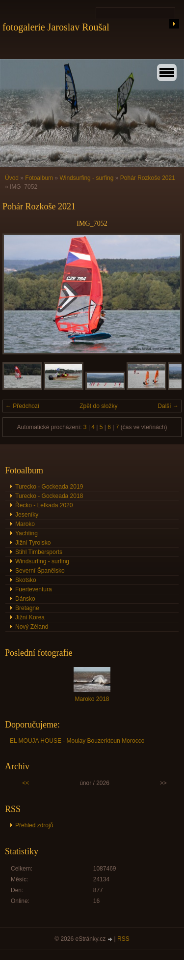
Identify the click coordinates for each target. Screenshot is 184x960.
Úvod (12, 178)
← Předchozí (22, 406)
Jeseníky (26, 514)
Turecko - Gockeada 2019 (49, 486)
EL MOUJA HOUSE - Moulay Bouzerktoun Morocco (77, 740)
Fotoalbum (39, 178)
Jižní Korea (30, 617)
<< (25, 783)
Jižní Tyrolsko (33, 542)
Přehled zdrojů (34, 825)
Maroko (25, 524)
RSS (123, 938)
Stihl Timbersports (38, 552)
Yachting (26, 533)
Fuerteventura (33, 589)
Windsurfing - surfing (86, 178)
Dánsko (25, 598)
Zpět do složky (98, 406)
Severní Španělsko (40, 570)
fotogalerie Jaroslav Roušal (55, 27)
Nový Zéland (31, 626)
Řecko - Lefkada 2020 (44, 505)
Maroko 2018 (92, 699)
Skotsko (25, 580)
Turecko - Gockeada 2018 (49, 496)
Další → (168, 406)
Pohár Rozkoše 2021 (147, 178)
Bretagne (27, 608)
